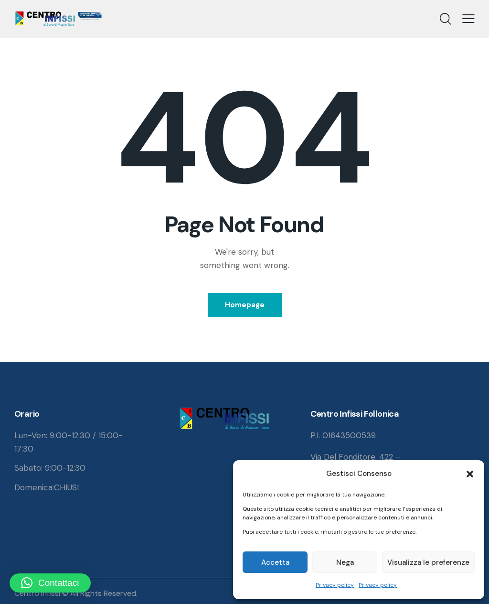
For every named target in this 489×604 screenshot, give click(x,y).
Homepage (245, 305)
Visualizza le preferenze (428, 562)
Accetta (275, 562)
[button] (470, 474)
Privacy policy (335, 585)
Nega (345, 562)
